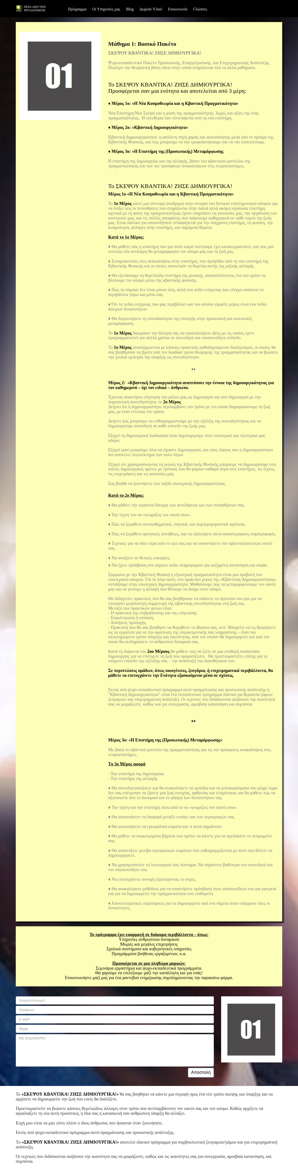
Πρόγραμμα (77, 9)
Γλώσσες (200, 9)
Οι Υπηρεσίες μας (106, 9)
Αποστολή (201, 1072)
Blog (130, 9)
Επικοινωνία (177, 9)
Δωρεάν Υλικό (150, 9)
